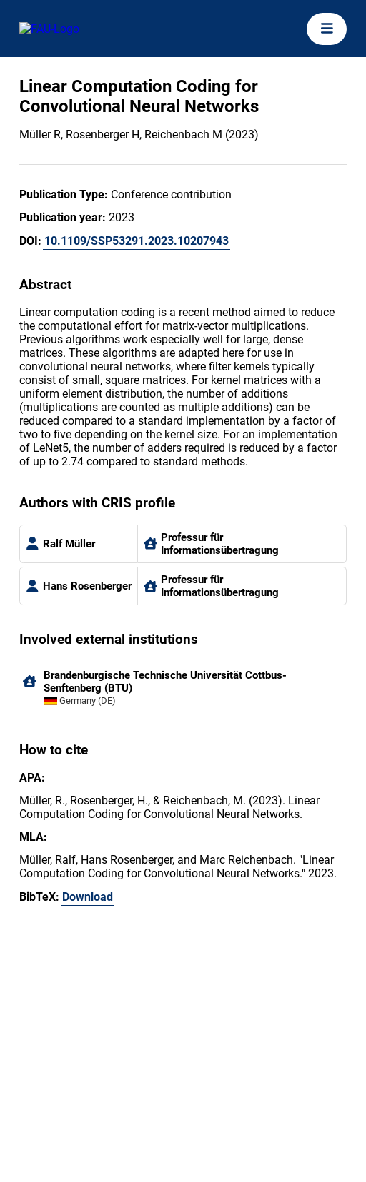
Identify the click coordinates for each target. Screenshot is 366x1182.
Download (87, 897)
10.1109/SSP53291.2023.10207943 (136, 241)
